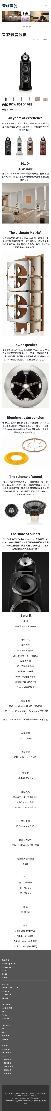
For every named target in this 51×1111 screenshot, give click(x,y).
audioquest (8, 963)
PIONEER (6, 1052)
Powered (26, 1095)
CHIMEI (5, 984)
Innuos (6, 1025)
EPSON (5, 998)
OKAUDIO (6, 1049)
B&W (4, 971)
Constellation (10, 988)
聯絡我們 (8, 1070)
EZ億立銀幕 (7, 1008)
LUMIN (5, 1039)
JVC (4, 1032)
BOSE (4, 977)
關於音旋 (8, 1060)
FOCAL (5, 1015)
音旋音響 (9, 5)
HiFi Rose (7, 1019)
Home (36, 39)
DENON (5, 991)
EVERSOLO (7, 1005)
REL (4, 1056)
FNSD (4, 1011)
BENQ (4, 974)
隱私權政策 (9, 1066)
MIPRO (5, 1046)
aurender (7, 967)
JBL (4, 1029)
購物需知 (8, 1063)
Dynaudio (7, 994)
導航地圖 (8, 1073)
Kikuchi (6, 1035)
